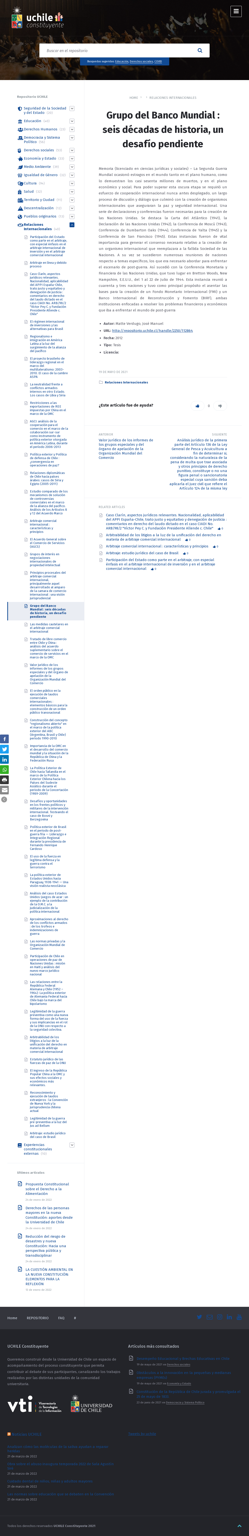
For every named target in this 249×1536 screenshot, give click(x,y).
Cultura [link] (30, 183)
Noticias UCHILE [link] (27, 1434)
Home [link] (133, 98)
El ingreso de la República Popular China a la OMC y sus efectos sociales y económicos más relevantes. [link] (48, 1078)
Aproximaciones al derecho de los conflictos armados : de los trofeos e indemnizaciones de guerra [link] (49, 926)
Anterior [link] (106, 434)
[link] (37, 18)
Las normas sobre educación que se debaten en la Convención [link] (60, 1494)
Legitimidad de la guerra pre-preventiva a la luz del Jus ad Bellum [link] (48, 1122)
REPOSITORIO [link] (38, 1318)
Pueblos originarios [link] (40, 216)
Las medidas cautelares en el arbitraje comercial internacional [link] (49, 627)
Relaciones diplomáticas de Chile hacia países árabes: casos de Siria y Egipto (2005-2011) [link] (47, 478)
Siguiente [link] (219, 434)
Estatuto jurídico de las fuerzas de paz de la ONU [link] (48, 1061)
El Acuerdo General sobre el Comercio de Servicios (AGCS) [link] (48, 542)
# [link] (75, 1318)
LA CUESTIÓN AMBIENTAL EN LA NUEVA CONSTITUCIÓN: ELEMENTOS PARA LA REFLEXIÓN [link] (49, 1276)
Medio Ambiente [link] (37, 166)
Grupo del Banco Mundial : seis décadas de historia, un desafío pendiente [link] (48, 611)
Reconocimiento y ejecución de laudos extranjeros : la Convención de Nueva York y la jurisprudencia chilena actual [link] (49, 1102)
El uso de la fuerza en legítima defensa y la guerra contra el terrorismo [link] (45, 861)
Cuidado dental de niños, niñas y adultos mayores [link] (50, 1481)
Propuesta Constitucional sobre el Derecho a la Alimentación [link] (47, 1189)
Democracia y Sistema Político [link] (185, 1402)
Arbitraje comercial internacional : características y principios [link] (157, 546)
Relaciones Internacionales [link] (172, 98)
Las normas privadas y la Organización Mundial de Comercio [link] (47, 944)
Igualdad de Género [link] (41, 175)
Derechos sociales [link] (141, 61)
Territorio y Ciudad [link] (39, 200)
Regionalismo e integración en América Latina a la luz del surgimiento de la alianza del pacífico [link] (48, 344)
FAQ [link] (61, 1318)
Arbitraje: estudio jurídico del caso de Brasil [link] (142, 553)
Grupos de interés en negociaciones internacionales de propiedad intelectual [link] (45, 559)
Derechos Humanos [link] (40, 129)
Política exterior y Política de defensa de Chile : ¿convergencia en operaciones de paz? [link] (48, 460)
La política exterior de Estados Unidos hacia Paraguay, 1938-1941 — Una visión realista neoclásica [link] (49, 880)
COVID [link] (158, 61)
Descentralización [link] (39, 208)
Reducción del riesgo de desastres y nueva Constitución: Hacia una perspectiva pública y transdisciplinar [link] (46, 1246)
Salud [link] (29, 191)
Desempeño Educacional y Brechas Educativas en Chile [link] (183, 1358)
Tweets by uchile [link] (142, 1434)
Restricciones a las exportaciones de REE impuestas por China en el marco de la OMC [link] (48, 408)
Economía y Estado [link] (40, 158)
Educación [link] (121, 61)
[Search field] (124, 50)
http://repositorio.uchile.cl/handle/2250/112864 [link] (152, 330)
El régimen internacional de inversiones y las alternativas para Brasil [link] (47, 325)
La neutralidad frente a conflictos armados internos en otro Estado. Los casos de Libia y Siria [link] (47, 389)
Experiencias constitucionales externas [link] (38, 1149)
